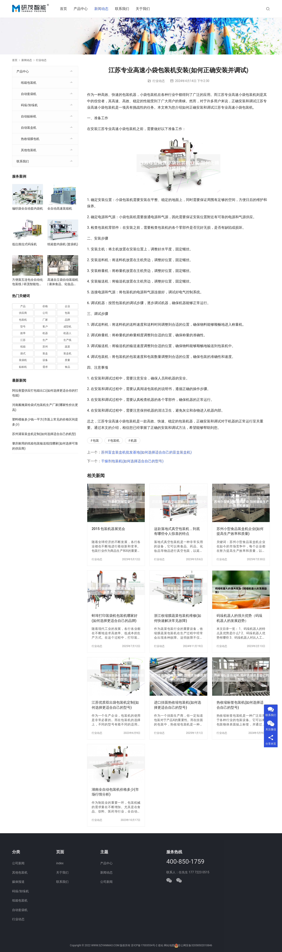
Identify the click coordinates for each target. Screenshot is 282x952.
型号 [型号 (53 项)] (23, 326)
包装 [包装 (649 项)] (67, 312)
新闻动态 (103, 9)
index (59, 863)
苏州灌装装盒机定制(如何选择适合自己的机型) (44, 434)
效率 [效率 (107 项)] (23, 333)
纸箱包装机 (28, 82)
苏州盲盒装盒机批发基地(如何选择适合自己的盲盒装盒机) (146, 452)
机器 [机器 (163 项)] (45, 333)
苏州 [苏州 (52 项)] (45, 346)
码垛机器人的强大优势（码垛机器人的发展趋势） (239, 618)
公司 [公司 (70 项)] (45, 312)
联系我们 (123, 9)
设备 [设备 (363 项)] (45, 360)
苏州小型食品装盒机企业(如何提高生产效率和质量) (240, 531)
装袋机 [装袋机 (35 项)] (23, 360)
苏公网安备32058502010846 (195, 945)
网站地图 (169, 945)
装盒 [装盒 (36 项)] (45, 353)
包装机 (114, 440)
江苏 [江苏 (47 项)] (23, 340)
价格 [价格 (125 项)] (45, 306)
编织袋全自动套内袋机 (27, 208)
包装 (96, 440)
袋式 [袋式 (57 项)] (23, 353)
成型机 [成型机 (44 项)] (67, 326)
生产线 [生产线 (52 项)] (67, 340)
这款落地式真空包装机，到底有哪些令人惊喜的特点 (177, 531)
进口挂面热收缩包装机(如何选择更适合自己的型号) (177, 704)
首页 (64, 9)
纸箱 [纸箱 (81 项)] (23, 346)
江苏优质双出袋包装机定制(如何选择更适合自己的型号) (115, 704)
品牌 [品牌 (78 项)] (67, 319)
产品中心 (82, 9)
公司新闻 (18, 863)
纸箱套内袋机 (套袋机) (62, 244)
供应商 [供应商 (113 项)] (23, 312)
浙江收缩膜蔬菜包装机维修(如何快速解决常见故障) (177, 618)
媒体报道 (18, 881)
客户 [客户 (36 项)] (45, 326)
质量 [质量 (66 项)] (67, 360)
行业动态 (158, 81)
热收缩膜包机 (30, 139)
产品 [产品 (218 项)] (23, 306)
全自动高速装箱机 (59, 208)
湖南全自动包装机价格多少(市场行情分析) (115, 791)
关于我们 (144, 9)
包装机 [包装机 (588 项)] (23, 319)
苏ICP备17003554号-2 (144, 945)
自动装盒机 (28, 127)
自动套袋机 (28, 94)
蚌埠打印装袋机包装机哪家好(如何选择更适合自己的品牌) (114, 618)
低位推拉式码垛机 (24, 244)
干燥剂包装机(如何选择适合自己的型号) (132, 461)
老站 (160, 945)
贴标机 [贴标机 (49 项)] (23, 366)
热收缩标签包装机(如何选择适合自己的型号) (240, 704)
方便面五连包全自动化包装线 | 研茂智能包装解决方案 (27, 282)
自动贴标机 (28, 116)
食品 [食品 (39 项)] (67, 366)
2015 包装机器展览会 (108, 529)
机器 (134, 440)
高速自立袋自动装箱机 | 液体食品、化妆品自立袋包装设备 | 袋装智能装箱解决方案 (62, 282)
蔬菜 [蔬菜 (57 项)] (67, 346)
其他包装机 (28, 150)
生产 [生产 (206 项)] (45, 340)
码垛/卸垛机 (29, 105)
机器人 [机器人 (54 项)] (67, 333)
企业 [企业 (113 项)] (67, 306)
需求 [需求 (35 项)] (45, 366)
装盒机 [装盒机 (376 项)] (67, 353)
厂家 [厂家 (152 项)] (45, 319)
